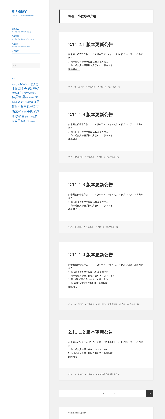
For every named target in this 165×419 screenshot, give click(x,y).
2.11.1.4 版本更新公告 (90, 254)
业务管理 (17, 89)
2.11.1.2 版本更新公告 (90, 332)
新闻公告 (26, 30)
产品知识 (26, 45)
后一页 (149, 393)
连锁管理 (32, 121)
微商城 (24, 112)
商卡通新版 (27, 102)
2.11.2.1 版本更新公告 (90, 44)
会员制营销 (31, 88)
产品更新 (26, 37)
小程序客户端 (26, 106)
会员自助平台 (30, 97)
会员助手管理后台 (29, 93)
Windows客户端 (29, 84)
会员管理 (18, 97)
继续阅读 (74, 69)
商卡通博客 (19, 11)
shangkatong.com (78, 413)
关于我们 (15, 51)
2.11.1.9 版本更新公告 (90, 114)
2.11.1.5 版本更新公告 (90, 184)
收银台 (20, 116)
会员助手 (16, 92)
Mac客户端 (16, 85)
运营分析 (25, 121)
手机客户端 (115, 86)
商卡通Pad (102, 304)
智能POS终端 (29, 117)
